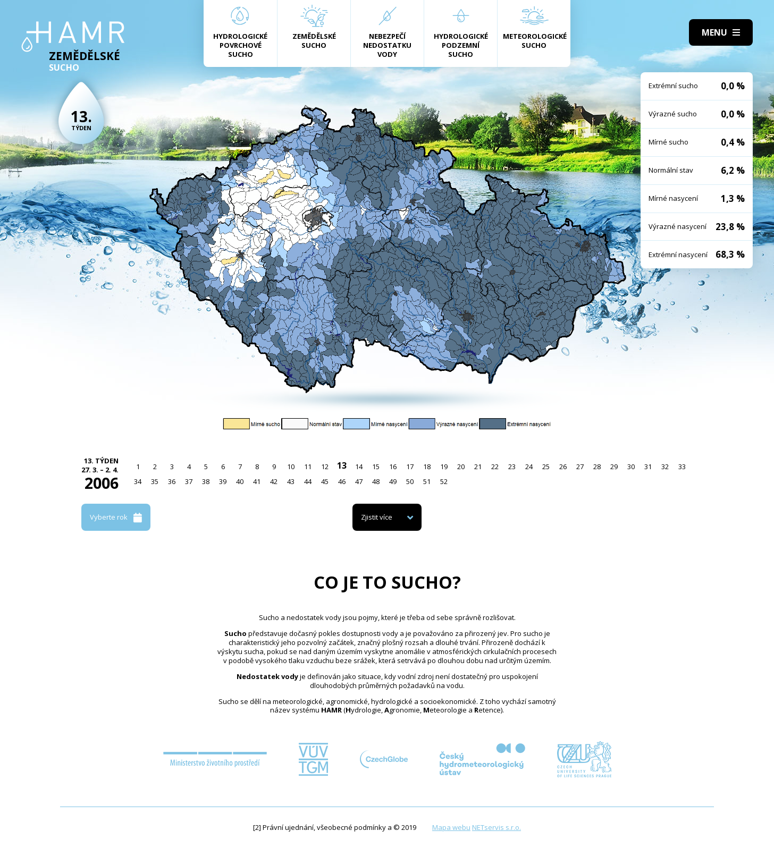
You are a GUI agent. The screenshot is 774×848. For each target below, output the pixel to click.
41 (256, 481)
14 (359, 466)
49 (393, 481)
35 (154, 481)
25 (546, 466)
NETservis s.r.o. (496, 827)
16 (393, 466)
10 (291, 466)
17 (410, 466)
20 (461, 466)
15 (376, 466)
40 (239, 481)
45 (325, 481)
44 (308, 481)
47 (359, 481)
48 (376, 481)
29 (614, 466)
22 (495, 466)
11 (308, 466)
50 (410, 481)
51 (427, 481)
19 (444, 466)
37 (188, 481)
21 (478, 466)
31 (648, 466)
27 (580, 466)
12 (325, 466)
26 (563, 466)
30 (631, 466)
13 (342, 465)
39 (222, 481)
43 (291, 481)
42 (273, 481)
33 (682, 466)
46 (342, 481)
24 (529, 466)
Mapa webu (451, 827)
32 (665, 466)
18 (427, 466)
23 (512, 466)
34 (137, 481)
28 (597, 466)
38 (205, 481)
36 (171, 481)
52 (444, 481)
